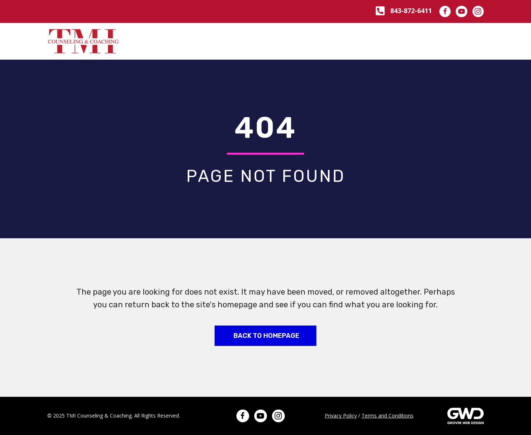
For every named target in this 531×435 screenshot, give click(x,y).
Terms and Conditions (388, 415)
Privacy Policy (341, 415)
